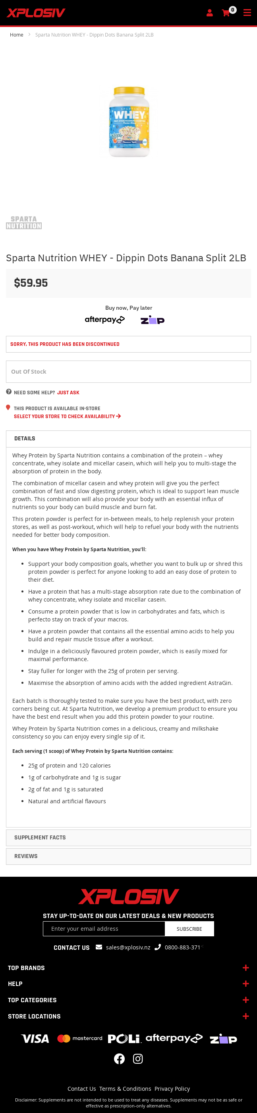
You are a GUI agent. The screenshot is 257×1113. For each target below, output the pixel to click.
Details (24, 438)
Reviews (26, 856)
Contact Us (82, 1088)
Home (16, 34)
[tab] (128, 438)
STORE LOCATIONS (34, 1016)
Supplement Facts (40, 837)
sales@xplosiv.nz (128, 947)
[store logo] (103, 12)
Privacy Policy (172, 1088)
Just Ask (68, 392)
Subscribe (189, 929)
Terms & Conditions (125, 1088)
